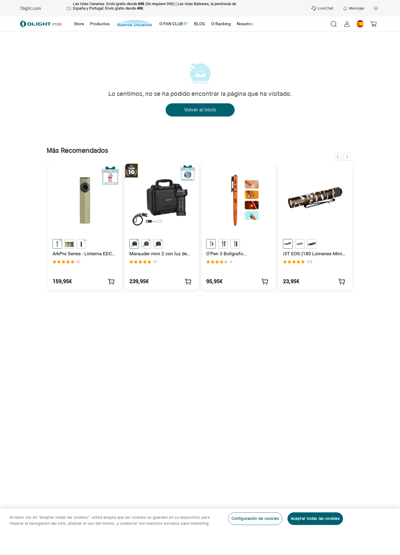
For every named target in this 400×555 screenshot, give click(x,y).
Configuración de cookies (255, 518)
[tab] (79, 24)
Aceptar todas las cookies (315, 518)
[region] (200, 531)
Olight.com (30, 8)
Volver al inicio (200, 110)
